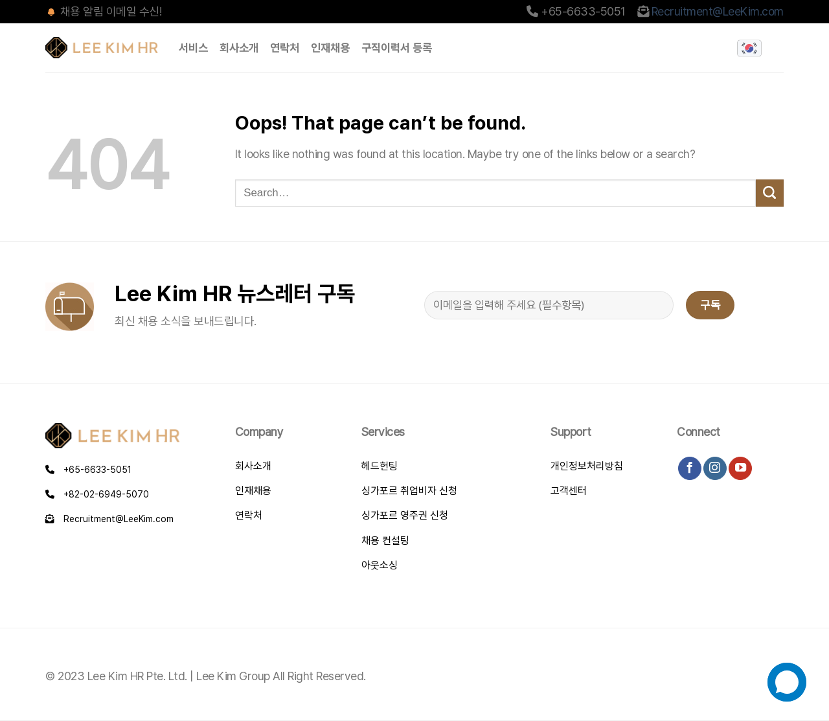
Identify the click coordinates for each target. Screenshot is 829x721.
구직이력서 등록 (396, 47)
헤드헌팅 (379, 466)
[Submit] (770, 193)
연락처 (284, 47)
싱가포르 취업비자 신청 (409, 491)
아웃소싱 (379, 565)
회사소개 (239, 47)
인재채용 (330, 47)
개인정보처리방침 (587, 466)
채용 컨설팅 (385, 540)
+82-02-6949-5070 (97, 494)
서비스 (193, 47)
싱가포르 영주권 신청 (404, 515)
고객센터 (569, 491)
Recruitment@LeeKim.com (718, 11)
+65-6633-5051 (88, 469)
